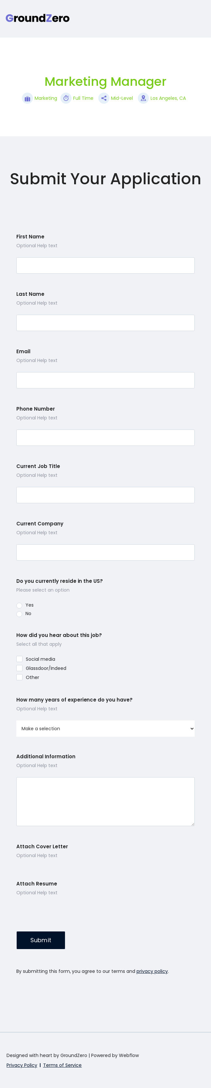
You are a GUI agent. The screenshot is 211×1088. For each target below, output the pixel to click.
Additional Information (45, 756)
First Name (30, 237)
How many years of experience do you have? (74, 700)
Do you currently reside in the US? (59, 581)
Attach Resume (36, 884)
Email (23, 351)
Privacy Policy (22, 1065)
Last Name (30, 294)
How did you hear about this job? (59, 635)
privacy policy (152, 971)
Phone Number (35, 409)
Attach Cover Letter (42, 846)
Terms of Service (62, 1065)
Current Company (39, 524)
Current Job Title (38, 466)
